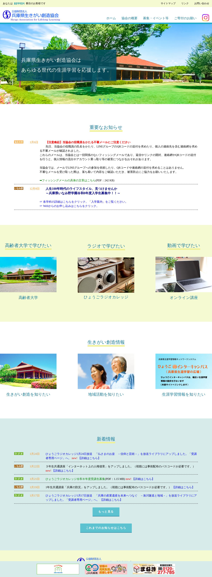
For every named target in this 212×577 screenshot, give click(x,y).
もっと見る (106, 511)
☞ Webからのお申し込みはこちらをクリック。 (69, 205)
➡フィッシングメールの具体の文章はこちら (68, 180)
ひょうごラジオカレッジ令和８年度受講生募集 (75, 478)
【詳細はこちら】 (89, 458)
